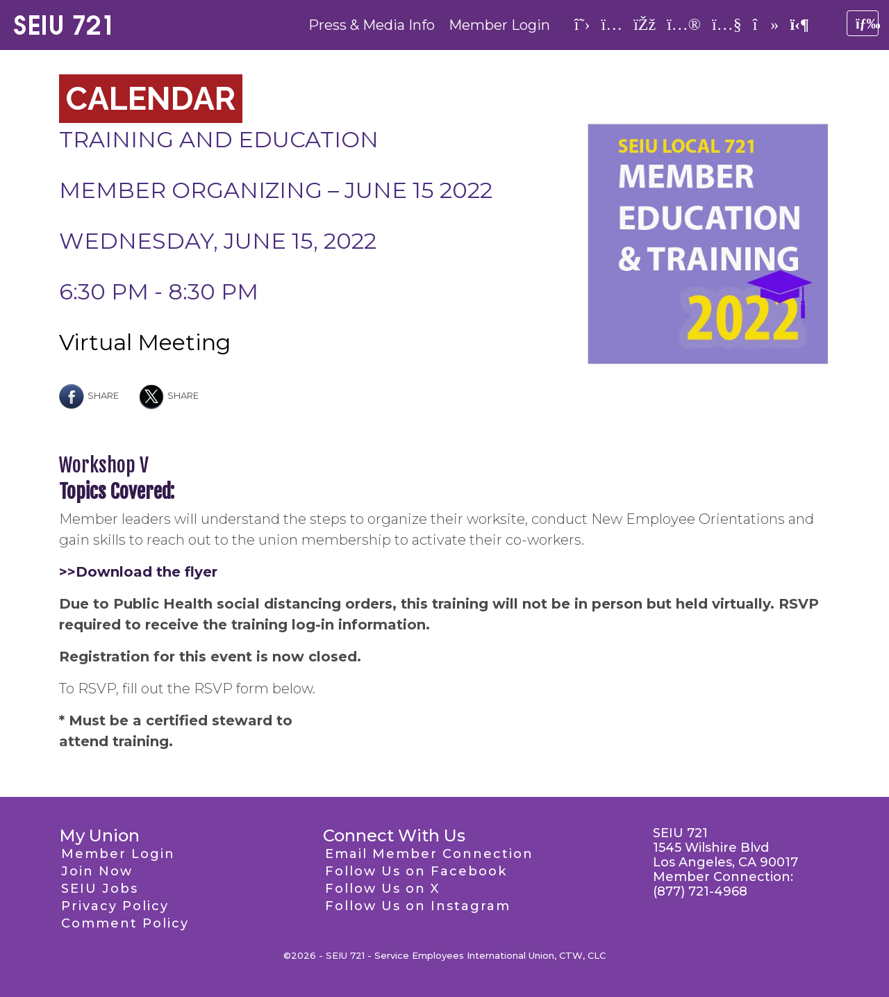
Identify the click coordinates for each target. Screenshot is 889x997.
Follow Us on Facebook (416, 871)
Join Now (97, 871)
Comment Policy (125, 923)
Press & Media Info (371, 25)
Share (89, 395)
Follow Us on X (382, 888)
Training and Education (219, 139)
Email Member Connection (429, 854)
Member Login (499, 25)
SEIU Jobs (99, 888)
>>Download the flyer (138, 571)
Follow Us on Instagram (417, 906)
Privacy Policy (115, 906)
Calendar (150, 98)
